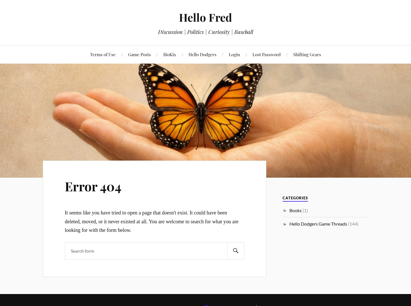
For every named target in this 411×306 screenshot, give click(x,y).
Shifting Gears (307, 54)
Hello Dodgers (202, 54)
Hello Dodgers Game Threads (318, 223)
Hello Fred (205, 17)
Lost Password (267, 54)
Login (234, 54)
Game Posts (139, 54)
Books (295, 210)
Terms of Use (103, 54)
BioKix (169, 54)
